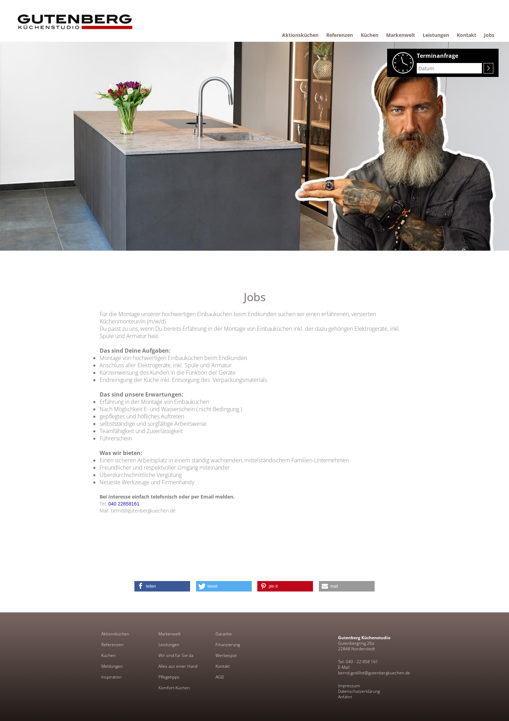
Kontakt (223, 666)
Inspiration (111, 677)
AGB (220, 677)
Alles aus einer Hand (177, 666)
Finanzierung (228, 644)
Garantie (224, 634)
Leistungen (168, 644)
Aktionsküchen (115, 634)
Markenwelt (169, 634)
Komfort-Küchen (174, 687)
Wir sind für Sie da (175, 655)
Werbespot (226, 655)
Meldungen (112, 666)
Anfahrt (345, 697)
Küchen (108, 655)
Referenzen (112, 644)
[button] (162, 586)
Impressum (349, 686)
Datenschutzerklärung (359, 691)
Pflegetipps (168, 677)
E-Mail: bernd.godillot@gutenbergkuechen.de (374, 670)
